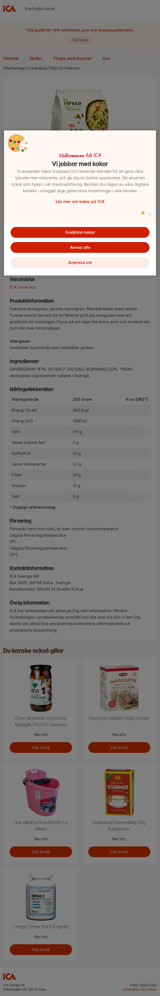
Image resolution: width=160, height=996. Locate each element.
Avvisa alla (80, 247)
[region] (80, 202)
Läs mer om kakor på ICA (80, 201)
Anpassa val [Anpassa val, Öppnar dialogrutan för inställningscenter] (80, 262)
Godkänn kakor (80, 232)
